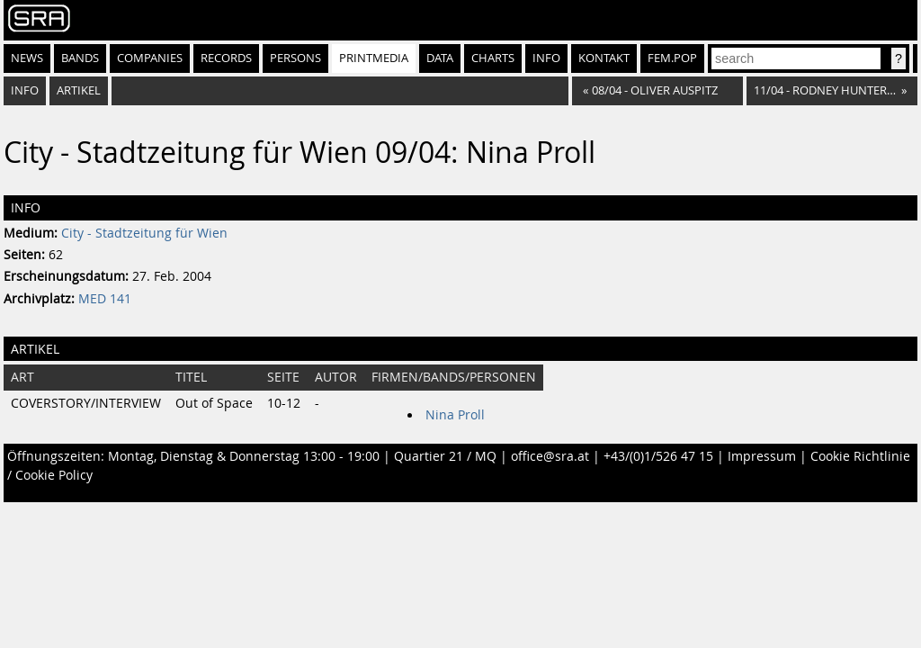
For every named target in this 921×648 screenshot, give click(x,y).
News (27, 58)
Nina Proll (455, 415)
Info (546, 58)
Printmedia (373, 58)
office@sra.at (550, 456)
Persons (295, 58)
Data (439, 58)
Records (226, 58)
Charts (492, 58)
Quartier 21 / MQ (445, 456)
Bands (80, 58)
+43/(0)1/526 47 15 (658, 456)
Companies (150, 58)
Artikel (79, 90)
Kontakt (604, 58)
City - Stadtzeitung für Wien (144, 233)
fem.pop (672, 58)
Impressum (762, 456)
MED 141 (104, 299)
